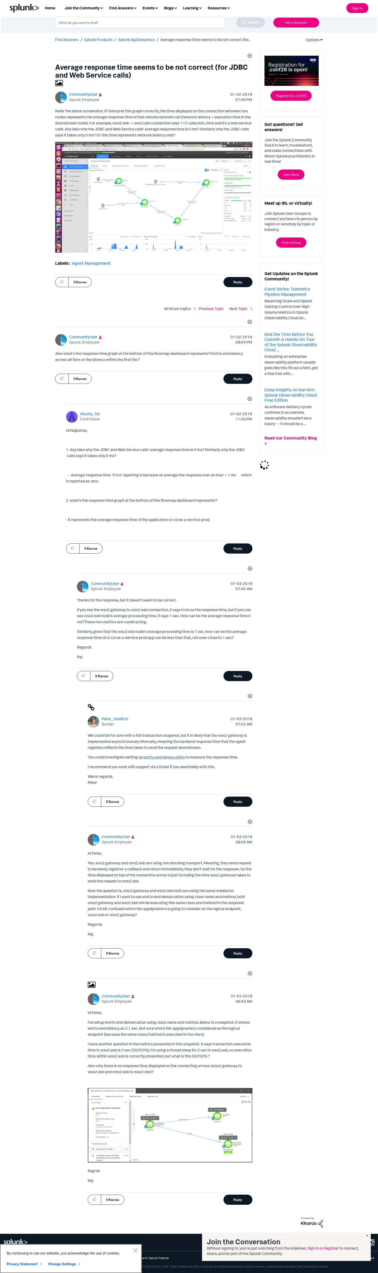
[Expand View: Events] (156, 8)
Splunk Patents (159, 1258)
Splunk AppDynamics (136, 39)
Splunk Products (98, 39)
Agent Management (91, 263)
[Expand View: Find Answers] (135, 8)
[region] (71, 1258)
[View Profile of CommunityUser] (83, 94)
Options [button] (311, 39)
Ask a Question (296, 22)
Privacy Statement (22, 1264)
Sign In (357, 8)
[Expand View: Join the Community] (101, 8)
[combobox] (160, 22)
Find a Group (291, 242)
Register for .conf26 (291, 96)
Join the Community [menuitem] (82, 8)
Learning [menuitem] (190, 8)
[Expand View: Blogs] (175, 8)
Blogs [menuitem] (169, 8)
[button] (249, 56)
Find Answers (67, 39)
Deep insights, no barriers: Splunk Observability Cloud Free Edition (290, 395)
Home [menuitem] (50, 8)
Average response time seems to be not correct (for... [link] (205, 39)
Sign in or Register (323, 1248)
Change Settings (62, 1264)
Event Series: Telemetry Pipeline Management (287, 291)
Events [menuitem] (148, 8)
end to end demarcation (164, 757)
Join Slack (291, 174)
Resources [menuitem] (217, 8)
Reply (237, 282)
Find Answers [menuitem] (121, 8)
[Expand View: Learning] (200, 8)
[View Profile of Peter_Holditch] (115, 718)
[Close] (135, 1250)
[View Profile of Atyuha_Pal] (90, 413)
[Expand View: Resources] (228, 8)
